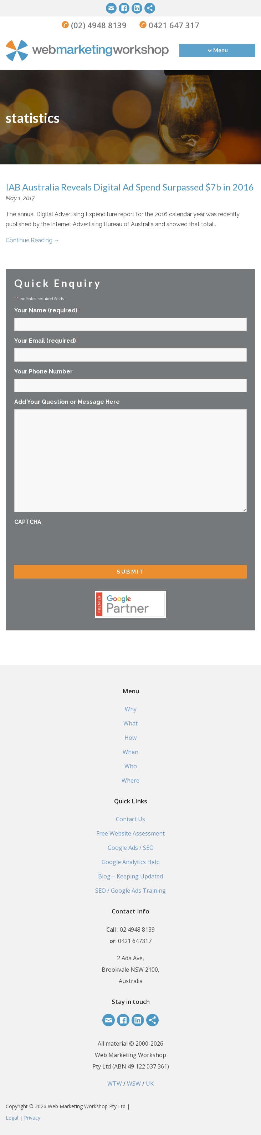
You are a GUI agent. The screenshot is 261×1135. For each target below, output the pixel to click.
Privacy (32, 1117)
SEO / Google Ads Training (130, 890)
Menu (220, 50)
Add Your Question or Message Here (67, 401)
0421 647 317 (173, 25)
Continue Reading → (33, 240)
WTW (114, 1083)
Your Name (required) (47, 310)
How (130, 738)
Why (131, 709)
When (130, 752)
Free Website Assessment (130, 833)
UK (150, 1083)
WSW (134, 1083)
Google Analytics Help (131, 862)
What (130, 723)
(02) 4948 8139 (98, 25)
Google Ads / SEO (131, 848)
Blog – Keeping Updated (130, 876)
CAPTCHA (27, 522)
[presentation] (68, 543)
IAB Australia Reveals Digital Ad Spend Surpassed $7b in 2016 (130, 187)
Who (130, 766)
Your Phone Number (43, 371)
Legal (12, 1117)
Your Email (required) (46, 341)
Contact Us (130, 819)
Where (130, 780)
